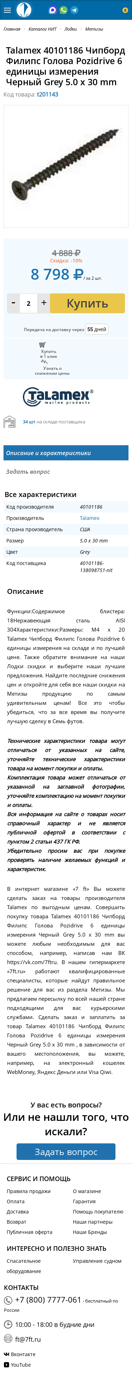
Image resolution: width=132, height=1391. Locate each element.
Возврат (16, 1221)
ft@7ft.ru (28, 1339)
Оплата (16, 1201)
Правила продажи (29, 1191)
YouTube (21, 1364)
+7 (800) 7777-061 (48, 1299)
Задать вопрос (66, 1151)
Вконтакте (23, 1354)
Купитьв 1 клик (48, 353)
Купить (87, 303)
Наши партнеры (93, 1221)
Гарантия (84, 1201)
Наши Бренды (90, 1232)
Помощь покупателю (98, 1211)
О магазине (87, 1191)
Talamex (89, 518)
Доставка (18, 1211)
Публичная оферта (29, 1232)
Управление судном (97, 1261)
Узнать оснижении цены (52, 370)
